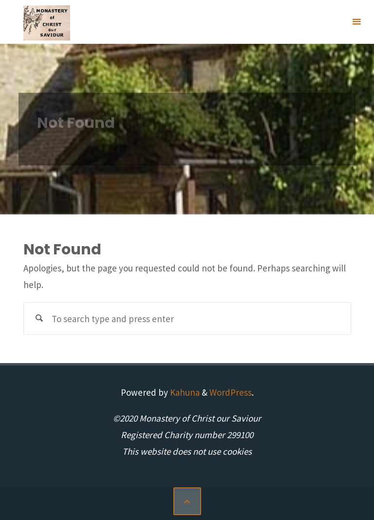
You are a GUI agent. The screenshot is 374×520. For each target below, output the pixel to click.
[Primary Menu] (356, 22)
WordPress (230, 392)
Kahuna (184, 392)
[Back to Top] (187, 501)
